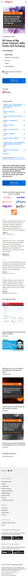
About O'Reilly (6, 478)
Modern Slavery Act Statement (8, 575)
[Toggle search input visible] (26, 2)
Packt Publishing (9, 66)
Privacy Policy (5, 512)
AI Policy (3, 515)
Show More (6, 153)
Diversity (3, 498)
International (5, 520)
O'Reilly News (5, 486)
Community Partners (7, 491)
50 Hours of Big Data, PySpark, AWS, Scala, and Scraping (13, 158)
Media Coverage (6, 488)
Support (4, 505)
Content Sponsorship (7, 500)
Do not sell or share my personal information (12, 564)
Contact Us (4, 508)
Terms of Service (5, 572)
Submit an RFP (5, 495)
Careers (3, 484)
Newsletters (4, 510)
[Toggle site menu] (2, 2)
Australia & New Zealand (8, 523)
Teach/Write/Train (6, 481)
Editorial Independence (7, 573)
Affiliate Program (6, 493)
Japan (3, 525)
